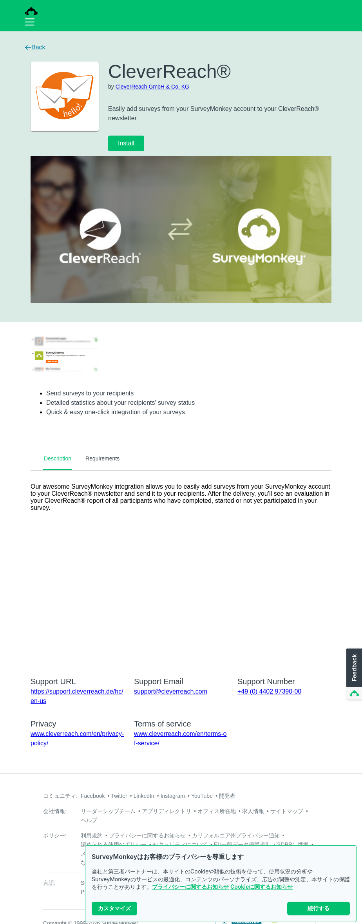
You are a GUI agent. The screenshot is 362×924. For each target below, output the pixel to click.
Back (35, 47)
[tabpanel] (181, 569)
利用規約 (92, 835)
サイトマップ (286, 811)
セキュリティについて (180, 844)
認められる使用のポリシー (114, 844)
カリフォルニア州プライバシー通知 (236, 835)
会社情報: (55, 811)
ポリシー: (55, 835)
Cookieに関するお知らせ (261, 886)
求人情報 (253, 811)
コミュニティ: (60, 796)
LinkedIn (144, 796)
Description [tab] (57, 458)
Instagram (173, 796)
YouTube (202, 796)
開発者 (227, 796)
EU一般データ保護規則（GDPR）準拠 (261, 844)
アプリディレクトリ (166, 811)
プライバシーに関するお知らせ (190, 886)
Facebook (93, 796)
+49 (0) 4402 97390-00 (269, 691)
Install (126, 143)
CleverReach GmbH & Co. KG (152, 86)
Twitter (119, 796)
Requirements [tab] (102, 458)
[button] (353, 674)
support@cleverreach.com (170, 691)
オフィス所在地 (216, 811)
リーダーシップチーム (108, 811)
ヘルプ (89, 820)
